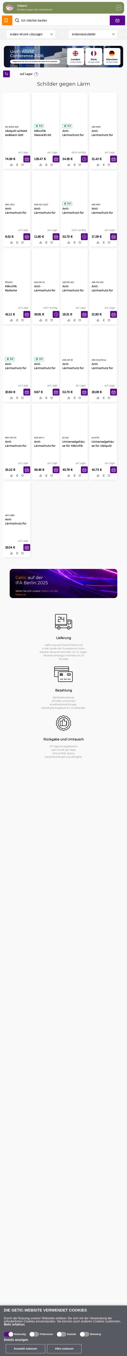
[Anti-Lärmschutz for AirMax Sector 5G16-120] (45, 269)
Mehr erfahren (14, 1324)
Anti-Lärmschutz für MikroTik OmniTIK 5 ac (102, 368)
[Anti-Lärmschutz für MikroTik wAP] (103, 192)
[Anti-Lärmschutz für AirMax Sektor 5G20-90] (74, 347)
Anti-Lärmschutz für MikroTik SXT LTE (16, 446)
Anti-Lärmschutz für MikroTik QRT (16, 368)
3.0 (38, 359)
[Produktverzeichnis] (7, 20)
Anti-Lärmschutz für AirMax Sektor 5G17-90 (45, 446)
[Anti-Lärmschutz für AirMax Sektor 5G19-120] (74, 192)
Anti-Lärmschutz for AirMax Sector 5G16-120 (44, 290)
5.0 (38, 125)
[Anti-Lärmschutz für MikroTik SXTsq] (45, 347)
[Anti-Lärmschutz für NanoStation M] (103, 114)
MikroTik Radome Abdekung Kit (15, 290)
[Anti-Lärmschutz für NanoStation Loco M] (16, 192)
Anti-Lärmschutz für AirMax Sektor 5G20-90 (73, 368)
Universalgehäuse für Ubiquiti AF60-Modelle (103, 446)
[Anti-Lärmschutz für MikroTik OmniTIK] (16, 502)
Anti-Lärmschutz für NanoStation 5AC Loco (45, 213)
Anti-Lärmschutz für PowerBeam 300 (102, 290)
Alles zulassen (64, 1348)
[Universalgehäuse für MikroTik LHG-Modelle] (74, 425)
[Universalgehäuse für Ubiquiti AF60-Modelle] (103, 425)
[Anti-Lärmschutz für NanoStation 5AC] (74, 269)
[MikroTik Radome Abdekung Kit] (16, 269)
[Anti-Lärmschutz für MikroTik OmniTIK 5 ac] (103, 347)
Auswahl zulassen (25, 1348)
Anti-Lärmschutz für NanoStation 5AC (73, 290)
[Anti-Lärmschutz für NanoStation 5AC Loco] (45, 192)
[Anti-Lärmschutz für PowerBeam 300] (103, 269)
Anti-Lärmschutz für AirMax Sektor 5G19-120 (73, 213)
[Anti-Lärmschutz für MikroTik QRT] (16, 347)
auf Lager (26, 74)
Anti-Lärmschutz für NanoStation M (102, 135)
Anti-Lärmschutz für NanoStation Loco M (16, 213)
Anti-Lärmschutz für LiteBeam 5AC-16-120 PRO (73, 135)
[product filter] (27, 34)
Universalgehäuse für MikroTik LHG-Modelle (73, 446)
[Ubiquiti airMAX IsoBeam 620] (16, 114)
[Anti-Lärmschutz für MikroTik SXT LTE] (16, 425)
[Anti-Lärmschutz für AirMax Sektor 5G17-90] (45, 425)
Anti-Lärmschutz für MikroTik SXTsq (45, 368)
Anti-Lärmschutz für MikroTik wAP (102, 213)
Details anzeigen (16, 1339)
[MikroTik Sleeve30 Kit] (45, 114)
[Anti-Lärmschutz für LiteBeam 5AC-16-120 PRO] (74, 114)
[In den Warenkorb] (26, 159)
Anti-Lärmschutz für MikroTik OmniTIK (16, 523)
